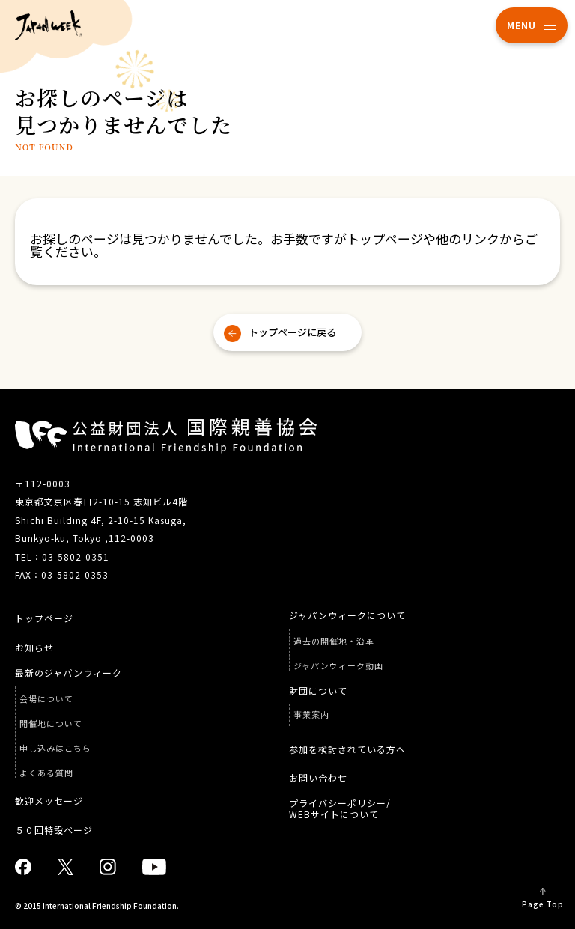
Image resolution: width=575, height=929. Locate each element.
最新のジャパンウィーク (68, 673)
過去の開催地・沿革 (333, 641)
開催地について (50, 723)
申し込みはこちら (55, 748)
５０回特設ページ (54, 830)
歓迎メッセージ (49, 801)
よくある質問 (46, 773)
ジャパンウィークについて (347, 615)
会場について (46, 699)
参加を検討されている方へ (347, 749)
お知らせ (34, 647)
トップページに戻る (292, 332)
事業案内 (311, 714)
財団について (318, 691)
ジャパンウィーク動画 (338, 666)
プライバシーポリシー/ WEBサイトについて (340, 809)
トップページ (44, 618)
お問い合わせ (318, 778)
